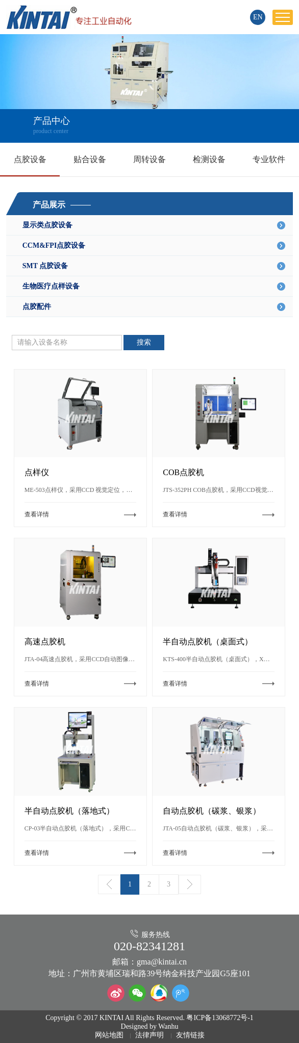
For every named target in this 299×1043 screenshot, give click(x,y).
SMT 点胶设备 (154, 266)
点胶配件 (154, 307)
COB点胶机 (183, 472)
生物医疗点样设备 (154, 286)
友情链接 (190, 1035)
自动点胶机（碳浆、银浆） (212, 810)
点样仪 (36, 472)
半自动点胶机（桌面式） (208, 641)
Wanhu (168, 1026)
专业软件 (269, 159)
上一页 (109, 884)
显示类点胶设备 (154, 225)
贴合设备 (89, 159)
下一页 (190, 884)
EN (258, 17)
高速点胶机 (44, 641)
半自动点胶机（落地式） (69, 810)
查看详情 (36, 514)
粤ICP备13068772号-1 (219, 1018)
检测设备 (209, 159)
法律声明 (149, 1035)
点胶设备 (30, 159)
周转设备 (149, 159)
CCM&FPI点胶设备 (154, 246)
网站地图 (109, 1035)
